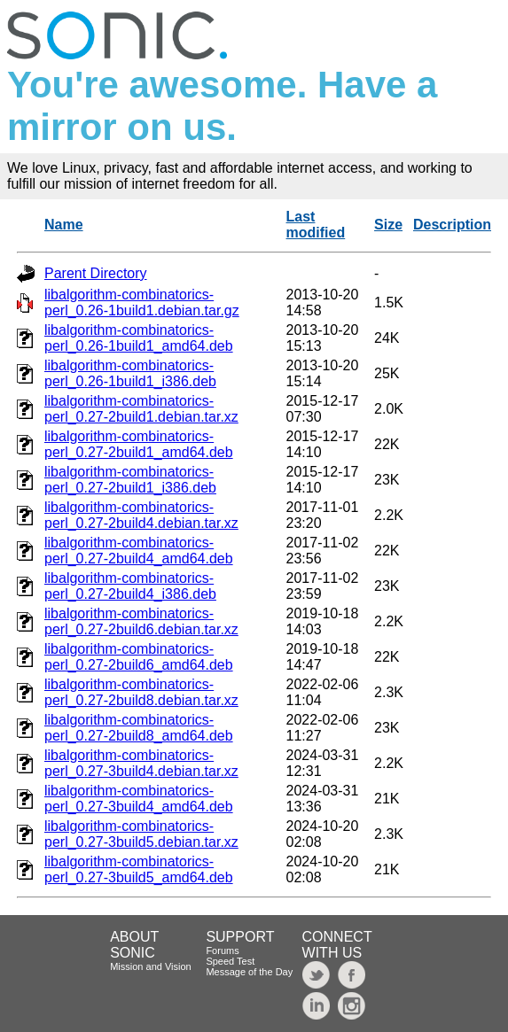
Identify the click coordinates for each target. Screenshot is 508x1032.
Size (388, 224)
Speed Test (230, 961)
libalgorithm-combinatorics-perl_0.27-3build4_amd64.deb (138, 798)
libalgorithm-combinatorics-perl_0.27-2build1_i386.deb (130, 479)
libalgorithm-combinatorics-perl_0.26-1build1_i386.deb (130, 373)
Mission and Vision (150, 966)
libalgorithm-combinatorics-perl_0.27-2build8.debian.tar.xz (141, 692)
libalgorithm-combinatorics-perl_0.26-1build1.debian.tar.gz (141, 302)
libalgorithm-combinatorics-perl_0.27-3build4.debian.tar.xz (141, 763)
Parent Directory (95, 273)
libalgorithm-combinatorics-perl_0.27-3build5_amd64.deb (138, 869)
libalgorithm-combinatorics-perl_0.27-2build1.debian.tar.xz (141, 408)
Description (452, 224)
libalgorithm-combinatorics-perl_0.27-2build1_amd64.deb (138, 444)
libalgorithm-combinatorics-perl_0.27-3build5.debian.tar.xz (141, 834)
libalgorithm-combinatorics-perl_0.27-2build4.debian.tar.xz (141, 515)
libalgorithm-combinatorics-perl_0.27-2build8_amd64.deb (138, 727)
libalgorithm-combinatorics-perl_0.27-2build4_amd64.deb (138, 550)
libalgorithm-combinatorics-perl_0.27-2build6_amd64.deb (138, 656)
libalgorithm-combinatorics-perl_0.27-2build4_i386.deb (130, 585)
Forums (222, 950)
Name (63, 224)
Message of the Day (249, 971)
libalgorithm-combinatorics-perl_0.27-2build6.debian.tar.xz (141, 621)
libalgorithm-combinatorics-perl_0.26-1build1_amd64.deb (138, 337)
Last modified (316, 224)
